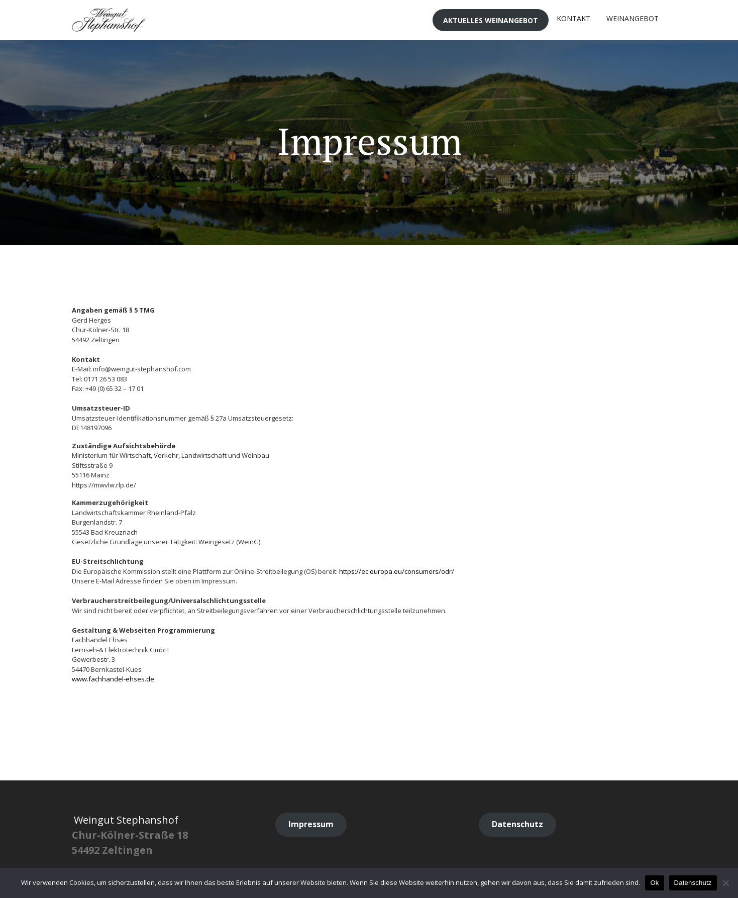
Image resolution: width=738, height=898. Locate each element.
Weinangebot (632, 18)
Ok (654, 882)
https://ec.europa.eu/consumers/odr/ (396, 571)
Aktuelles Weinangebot (490, 20)
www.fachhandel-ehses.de (113, 678)
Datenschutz (693, 882)
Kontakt (573, 18)
